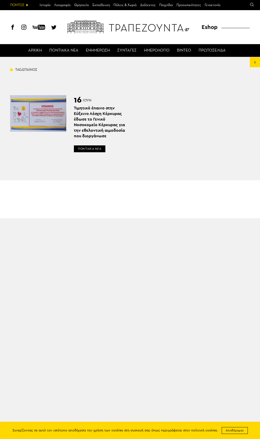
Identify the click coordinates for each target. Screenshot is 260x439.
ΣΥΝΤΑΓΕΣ (127, 50)
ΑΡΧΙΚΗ (35, 50)
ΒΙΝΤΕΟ (184, 50)
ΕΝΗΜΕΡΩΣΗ (98, 50)
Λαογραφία (62, 5)
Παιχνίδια (166, 5)
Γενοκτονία (212, 5)
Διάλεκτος (148, 5)
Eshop (210, 27)
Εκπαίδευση (101, 5)
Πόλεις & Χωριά (125, 5)
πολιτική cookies (204, 430)
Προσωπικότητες (188, 5)
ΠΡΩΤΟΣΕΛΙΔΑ (212, 50)
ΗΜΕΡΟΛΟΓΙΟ (157, 50)
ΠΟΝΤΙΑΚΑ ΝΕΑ (63, 50)
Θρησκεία (81, 5)
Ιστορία (45, 5)
